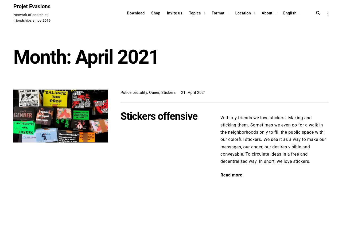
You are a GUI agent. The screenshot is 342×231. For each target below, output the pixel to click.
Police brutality (134, 92)
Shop (155, 13)
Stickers (168, 92)
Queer (154, 92)
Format (218, 13)
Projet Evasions (31, 6)
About (267, 13)
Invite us (174, 13)
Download (136, 13)
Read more (231, 175)
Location (243, 13)
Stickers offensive (159, 116)
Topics (195, 13)
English (290, 13)
